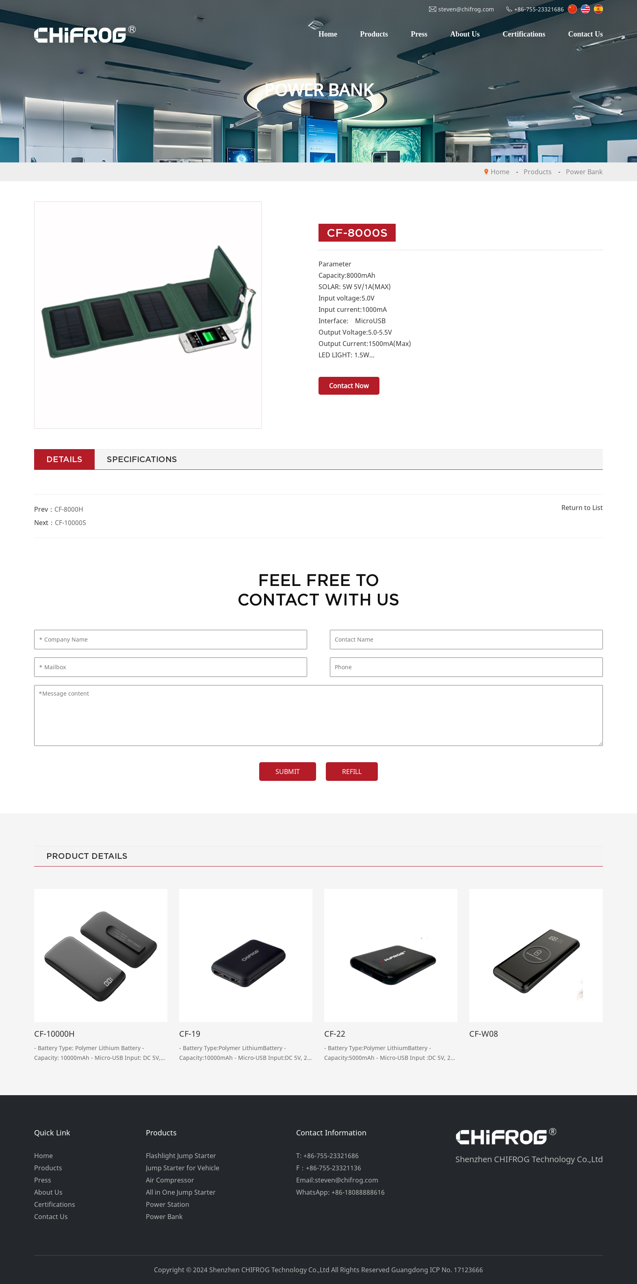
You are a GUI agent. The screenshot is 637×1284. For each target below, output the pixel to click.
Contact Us (585, 34)
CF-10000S (70, 522)
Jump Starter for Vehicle (182, 1167)
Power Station (167, 1204)
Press (419, 34)
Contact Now (349, 385)
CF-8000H (68, 509)
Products (374, 34)
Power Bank (584, 171)
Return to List (582, 507)
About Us (465, 34)
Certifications (524, 34)
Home (327, 34)
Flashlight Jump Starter (181, 1155)
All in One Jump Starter (181, 1192)
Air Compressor (170, 1180)
